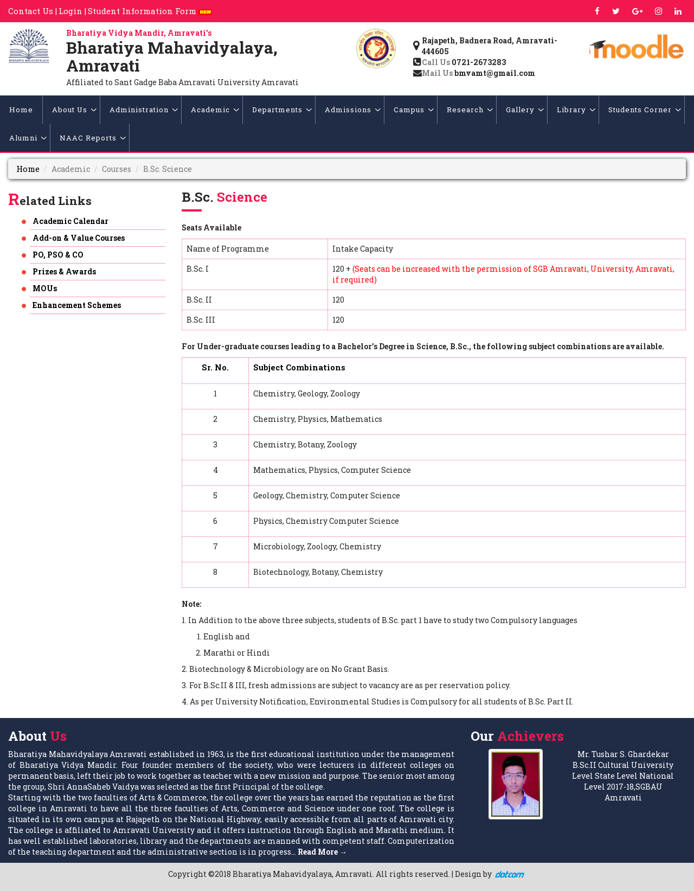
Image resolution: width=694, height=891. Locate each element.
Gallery (525, 109)
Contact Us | (32, 10)
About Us (74, 109)
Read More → (322, 852)
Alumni (28, 138)
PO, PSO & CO (58, 254)
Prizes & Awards (64, 271)
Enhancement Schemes (77, 305)
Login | (72, 10)
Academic (215, 109)
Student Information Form (149, 10)
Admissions (353, 109)
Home (21, 109)
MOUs (45, 288)
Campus (414, 109)
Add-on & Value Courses (79, 238)
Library (576, 109)
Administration (144, 109)
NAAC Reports (93, 138)
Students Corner (644, 109)
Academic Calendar (70, 221)
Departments (282, 109)
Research (470, 109)
